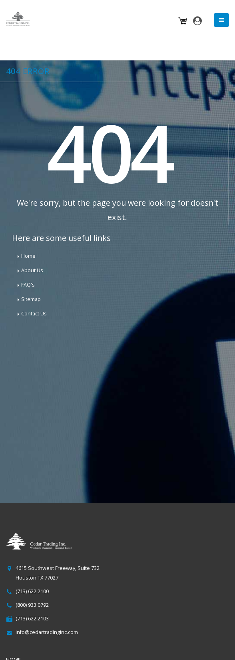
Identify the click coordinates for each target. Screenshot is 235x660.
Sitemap (31, 299)
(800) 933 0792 (32, 605)
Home (28, 256)
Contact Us (34, 313)
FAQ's (28, 284)
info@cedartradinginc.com (47, 632)
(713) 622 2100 (32, 591)
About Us (32, 270)
